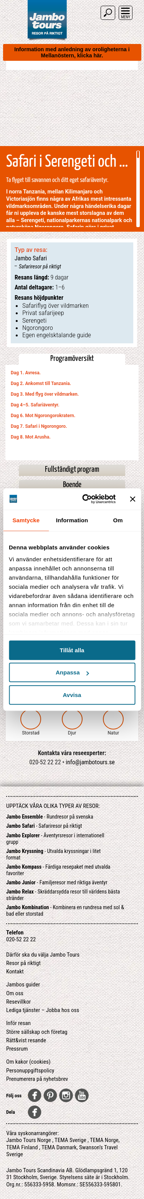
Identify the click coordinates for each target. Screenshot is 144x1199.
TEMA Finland (22, 1147)
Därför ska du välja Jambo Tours (42, 954)
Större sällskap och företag (37, 1031)
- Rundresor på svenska (49, 817)
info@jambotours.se (90, 762)
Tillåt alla (72, 650)
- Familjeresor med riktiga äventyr (56, 882)
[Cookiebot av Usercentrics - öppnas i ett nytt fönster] (86, 499)
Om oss (14, 993)
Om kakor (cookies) (28, 1061)
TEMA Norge (104, 1140)
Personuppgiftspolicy (30, 1070)
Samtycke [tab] (26, 520)
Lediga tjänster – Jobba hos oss (42, 1010)
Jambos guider (23, 984)
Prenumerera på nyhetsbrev (37, 1079)
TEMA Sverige (70, 1140)
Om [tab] (118, 520)
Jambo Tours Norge (28, 1140)
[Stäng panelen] (132, 499)
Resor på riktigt (23, 963)
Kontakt (15, 971)
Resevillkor (18, 1001)
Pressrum (17, 1048)
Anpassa (72, 672)
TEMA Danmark (59, 1147)
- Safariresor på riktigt (44, 826)
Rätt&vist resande (26, 1040)
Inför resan (18, 1023)
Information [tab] (72, 520)
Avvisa (72, 695)
